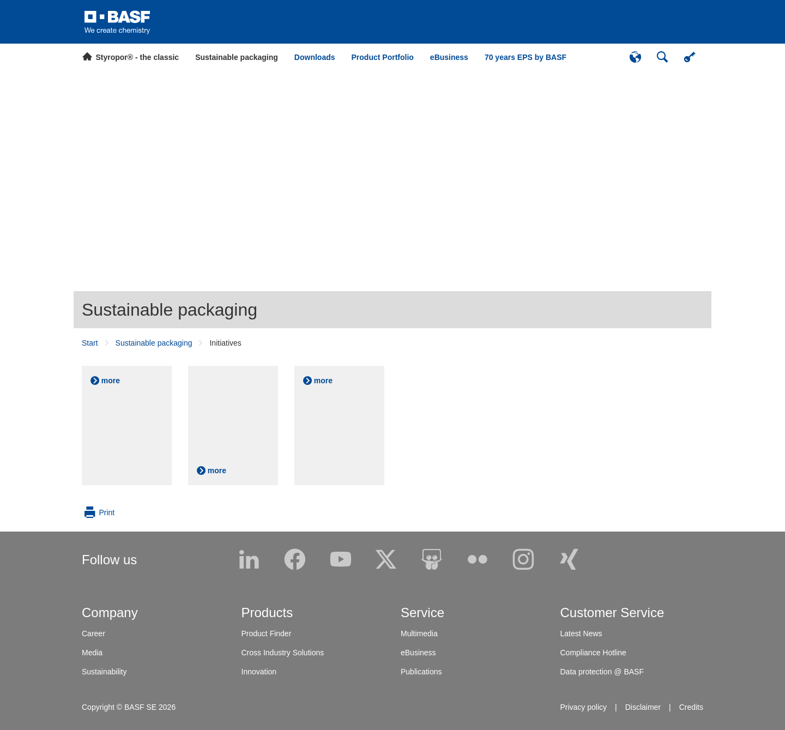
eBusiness (418, 652)
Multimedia (419, 633)
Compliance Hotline (593, 652)
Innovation (259, 671)
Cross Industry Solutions (282, 652)
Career (93, 633)
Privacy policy (583, 707)
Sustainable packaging (169, 309)
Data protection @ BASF (602, 671)
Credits (691, 707)
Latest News (581, 633)
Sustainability (104, 671)
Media (92, 652)
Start (90, 343)
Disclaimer (643, 707)
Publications (421, 671)
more (110, 380)
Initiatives (225, 343)
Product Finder (266, 633)
